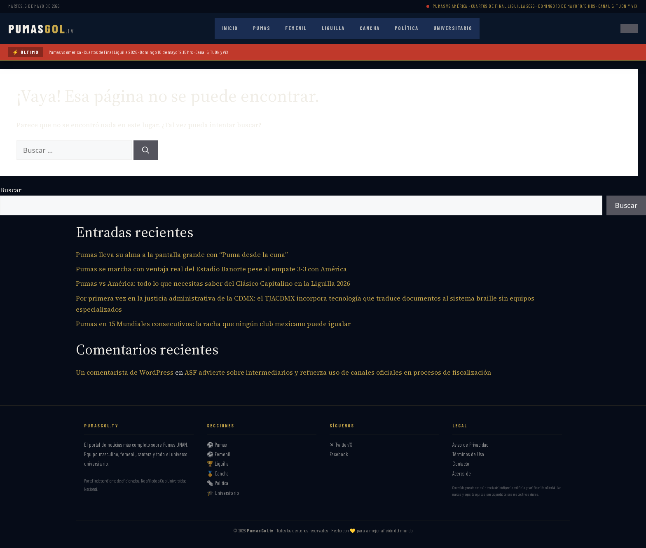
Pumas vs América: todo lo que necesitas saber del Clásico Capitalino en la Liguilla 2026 (213, 283)
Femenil (296, 28)
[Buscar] (145, 150)
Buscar (10, 189)
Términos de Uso (468, 454)
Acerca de (461, 473)
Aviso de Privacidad (470, 444)
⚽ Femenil (218, 454)
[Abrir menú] (629, 28)
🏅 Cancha (218, 473)
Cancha (370, 28)
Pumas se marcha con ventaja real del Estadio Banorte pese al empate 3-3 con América (211, 268)
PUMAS (41, 28)
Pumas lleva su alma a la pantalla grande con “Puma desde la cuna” (182, 254)
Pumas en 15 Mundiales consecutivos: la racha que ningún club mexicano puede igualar (213, 323)
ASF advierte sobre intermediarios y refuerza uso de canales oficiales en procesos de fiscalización (338, 372)
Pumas (262, 28)
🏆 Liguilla (218, 463)
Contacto (460, 463)
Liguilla (333, 28)
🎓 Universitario (223, 493)
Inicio (230, 28)
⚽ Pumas (217, 444)
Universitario (453, 28)
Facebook (339, 454)
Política (407, 28)
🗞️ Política (217, 483)
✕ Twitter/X (341, 444)
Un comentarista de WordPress (124, 372)
